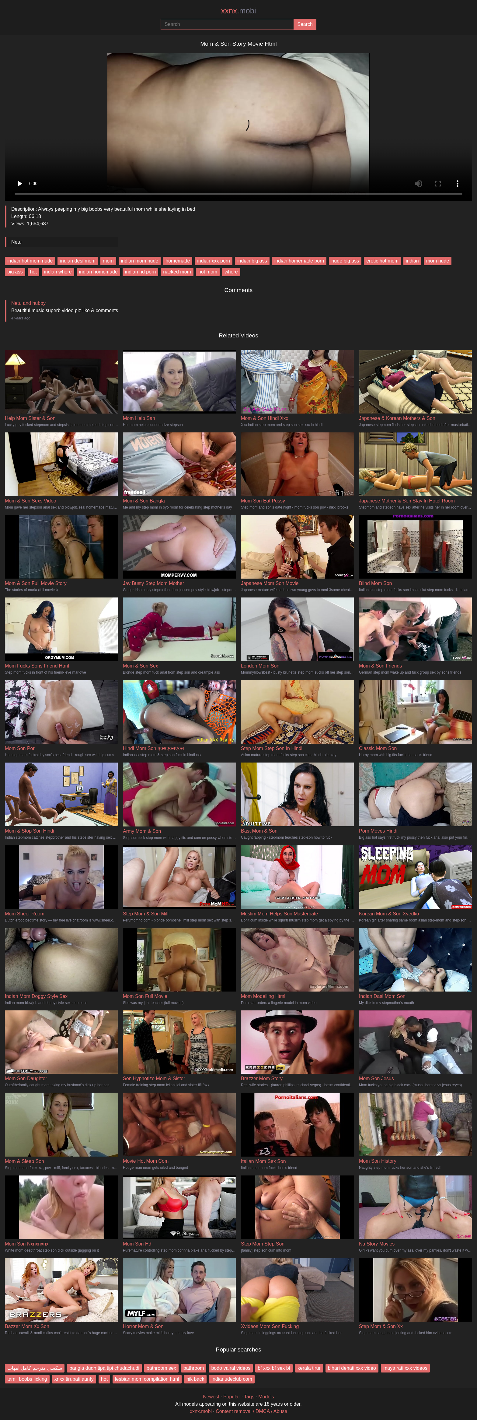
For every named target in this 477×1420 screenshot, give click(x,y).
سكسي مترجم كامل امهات (34, 1368)
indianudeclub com (231, 1379)
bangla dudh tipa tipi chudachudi (104, 1368)
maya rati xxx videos (405, 1368)
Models (266, 1396)
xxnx (238, 10)
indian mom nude (139, 260)
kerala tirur (309, 1368)
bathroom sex (161, 1368)
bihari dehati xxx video (352, 1368)
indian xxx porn (213, 260)
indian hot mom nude (30, 260)
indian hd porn (140, 271)
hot (33, 271)
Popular (231, 1396)
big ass (15, 271)
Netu (16, 242)
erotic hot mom (382, 260)
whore (231, 271)
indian (412, 260)
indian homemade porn (299, 260)
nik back (195, 1379)
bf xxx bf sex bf (274, 1368)
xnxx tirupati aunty (74, 1379)
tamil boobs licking (27, 1379)
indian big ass (252, 260)
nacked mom (177, 271)
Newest (211, 1396)
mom (108, 260)
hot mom (207, 271)
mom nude (437, 260)
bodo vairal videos (230, 1368)
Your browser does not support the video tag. (238, 124)
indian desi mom (78, 260)
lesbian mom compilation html (147, 1379)
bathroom (193, 1368)
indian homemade (98, 271)
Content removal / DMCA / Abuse (251, 1411)
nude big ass (345, 260)
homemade (177, 260)
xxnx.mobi (201, 1411)
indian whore (58, 271)
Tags (249, 1396)
